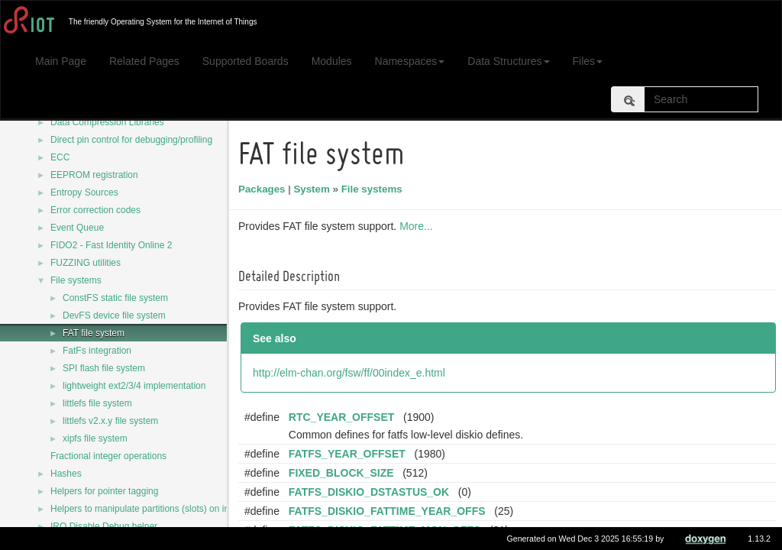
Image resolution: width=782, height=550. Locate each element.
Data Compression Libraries (107, 122)
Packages (264, 189)
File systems (76, 280)
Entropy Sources (84, 192)
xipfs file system (95, 438)
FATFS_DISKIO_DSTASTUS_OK (371, 492)
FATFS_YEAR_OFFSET (349, 454)
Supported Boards (245, 61)
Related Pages (144, 61)
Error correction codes (95, 210)
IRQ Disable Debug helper (103, 526)
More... (418, 226)
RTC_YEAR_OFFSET (343, 417)
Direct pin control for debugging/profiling (131, 139)
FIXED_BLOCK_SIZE (343, 473)
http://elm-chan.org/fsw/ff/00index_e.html (351, 373)
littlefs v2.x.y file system (110, 421)
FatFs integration (97, 350)
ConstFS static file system (115, 298)
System (313, 189)
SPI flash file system (104, 368)
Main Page (60, 61)
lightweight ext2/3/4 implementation (134, 385)
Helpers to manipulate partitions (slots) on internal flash (162, 508)
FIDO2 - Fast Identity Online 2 (111, 245)
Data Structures (508, 61)
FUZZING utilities (85, 262)
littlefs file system (97, 403)
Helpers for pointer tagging (104, 491)
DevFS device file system (114, 315)
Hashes (66, 473)
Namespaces (410, 61)
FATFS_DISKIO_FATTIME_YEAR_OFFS (389, 511)
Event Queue (77, 227)
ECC (59, 157)
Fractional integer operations (108, 456)
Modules (332, 61)
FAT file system (93, 333)
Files (588, 61)
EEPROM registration (94, 175)
